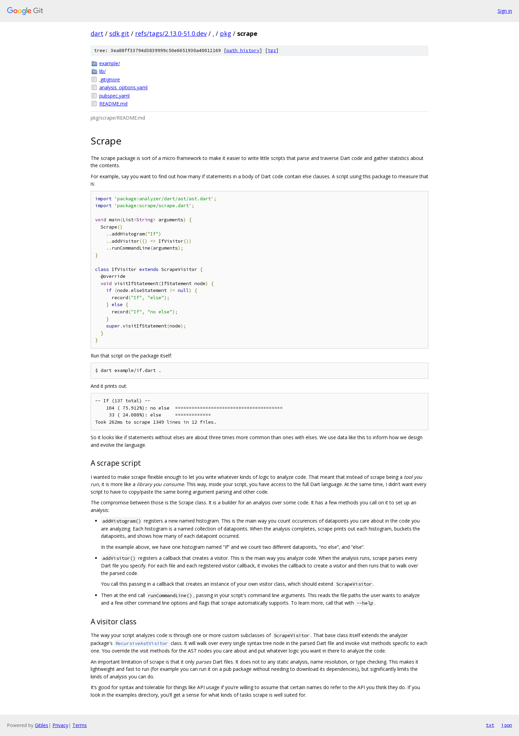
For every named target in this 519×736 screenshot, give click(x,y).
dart (97, 33)
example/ (109, 63)
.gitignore (109, 79)
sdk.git (119, 33)
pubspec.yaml (114, 95)
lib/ (102, 71)
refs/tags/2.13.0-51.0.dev (171, 33)
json (506, 725)
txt (490, 725)
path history (243, 50)
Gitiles (41, 725)
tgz (272, 50)
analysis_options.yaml (123, 87)
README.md (113, 103)
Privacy (60, 725)
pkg (225, 33)
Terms (79, 725)
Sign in (505, 11)
